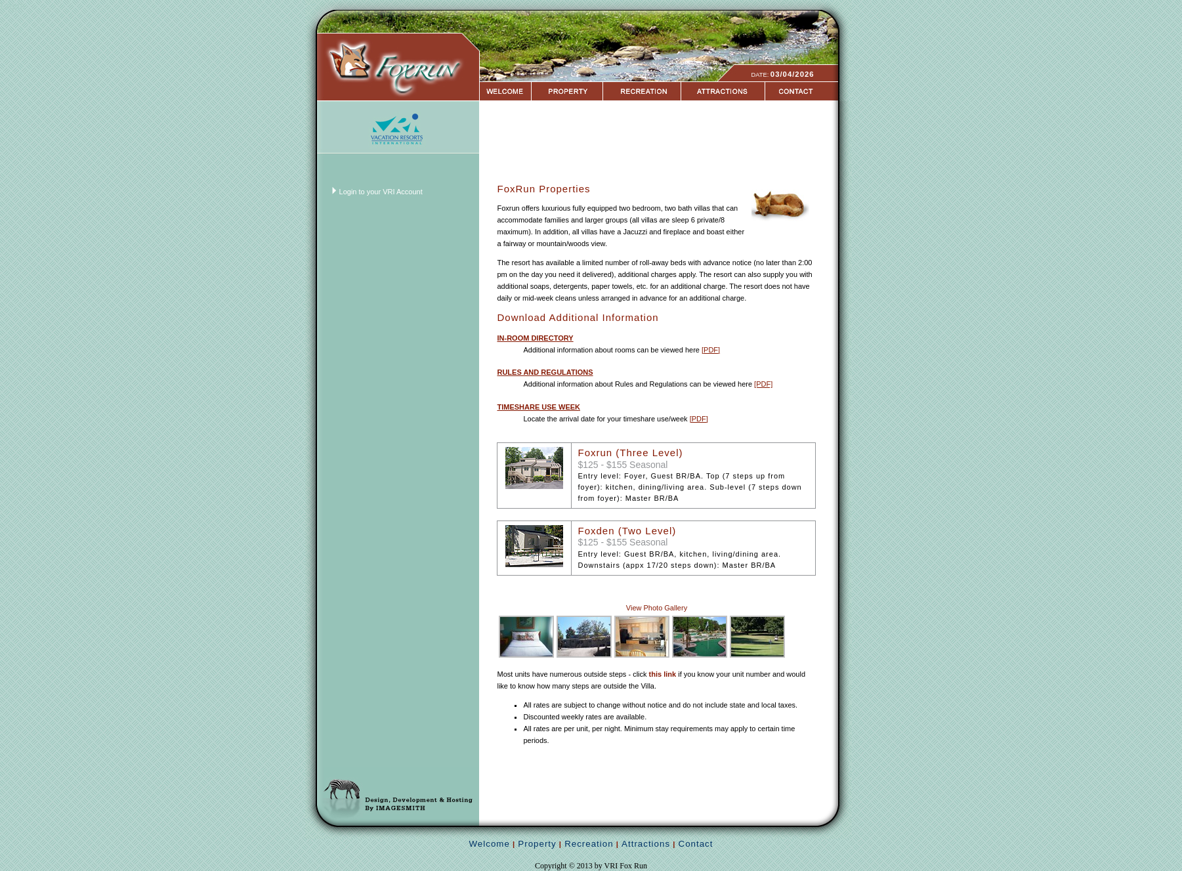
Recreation (588, 844)
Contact (696, 844)
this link (663, 674)
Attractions (646, 844)
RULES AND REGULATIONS (545, 372)
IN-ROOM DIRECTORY (535, 338)
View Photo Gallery (656, 608)
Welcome (489, 844)
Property (537, 844)
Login (12, 5)
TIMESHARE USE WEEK (538, 407)
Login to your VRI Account (381, 192)
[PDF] (711, 350)
